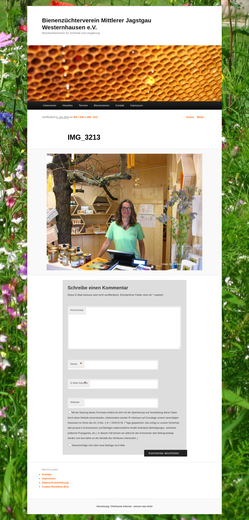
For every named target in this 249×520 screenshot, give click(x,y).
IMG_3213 (92, 117)
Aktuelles (67, 105)
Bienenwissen (102, 105)
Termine (83, 105)
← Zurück (188, 117)
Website (75, 402)
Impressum (136, 105)
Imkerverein (49, 105)
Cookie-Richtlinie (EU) (55, 486)
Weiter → (202, 117)
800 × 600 (78, 117)
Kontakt (120, 105)
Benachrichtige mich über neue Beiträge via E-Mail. (98, 445)
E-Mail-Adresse (79, 383)
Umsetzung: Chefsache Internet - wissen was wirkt (124, 506)
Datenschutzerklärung (55, 482)
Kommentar (76, 310)
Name (76, 364)
